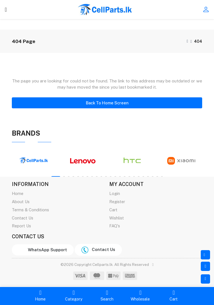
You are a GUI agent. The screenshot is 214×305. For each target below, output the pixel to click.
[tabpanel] (33, 160)
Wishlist (116, 218)
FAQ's (114, 225)
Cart (113, 209)
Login (114, 193)
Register (117, 201)
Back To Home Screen (107, 102)
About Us (21, 201)
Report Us (21, 225)
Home (17, 193)
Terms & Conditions (30, 209)
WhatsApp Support (46, 249)
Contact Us (22, 218)
